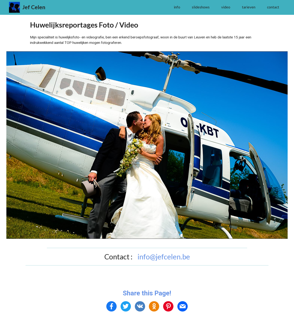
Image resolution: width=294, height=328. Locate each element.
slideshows (201, 7)
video (225, 7)
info (177, 7)
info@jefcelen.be (164, 256)
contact (273, 7)
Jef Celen (33, 7)
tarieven (248, 7)
